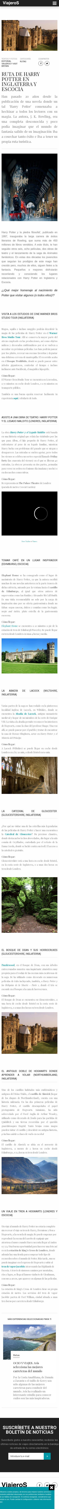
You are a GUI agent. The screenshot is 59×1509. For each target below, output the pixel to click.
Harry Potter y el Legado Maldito (27, 432)
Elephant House (10, 625)
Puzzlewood (8, 965)
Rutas (23, 61)
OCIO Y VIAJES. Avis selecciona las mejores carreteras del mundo (28, 1367)
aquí (15, 398)
